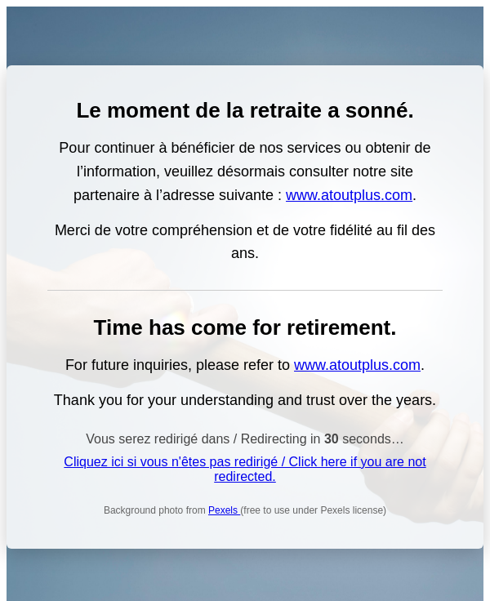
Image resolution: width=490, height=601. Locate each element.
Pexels (224, 510)
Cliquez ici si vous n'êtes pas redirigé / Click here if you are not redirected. (244, 469)
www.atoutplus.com (349, 195)
